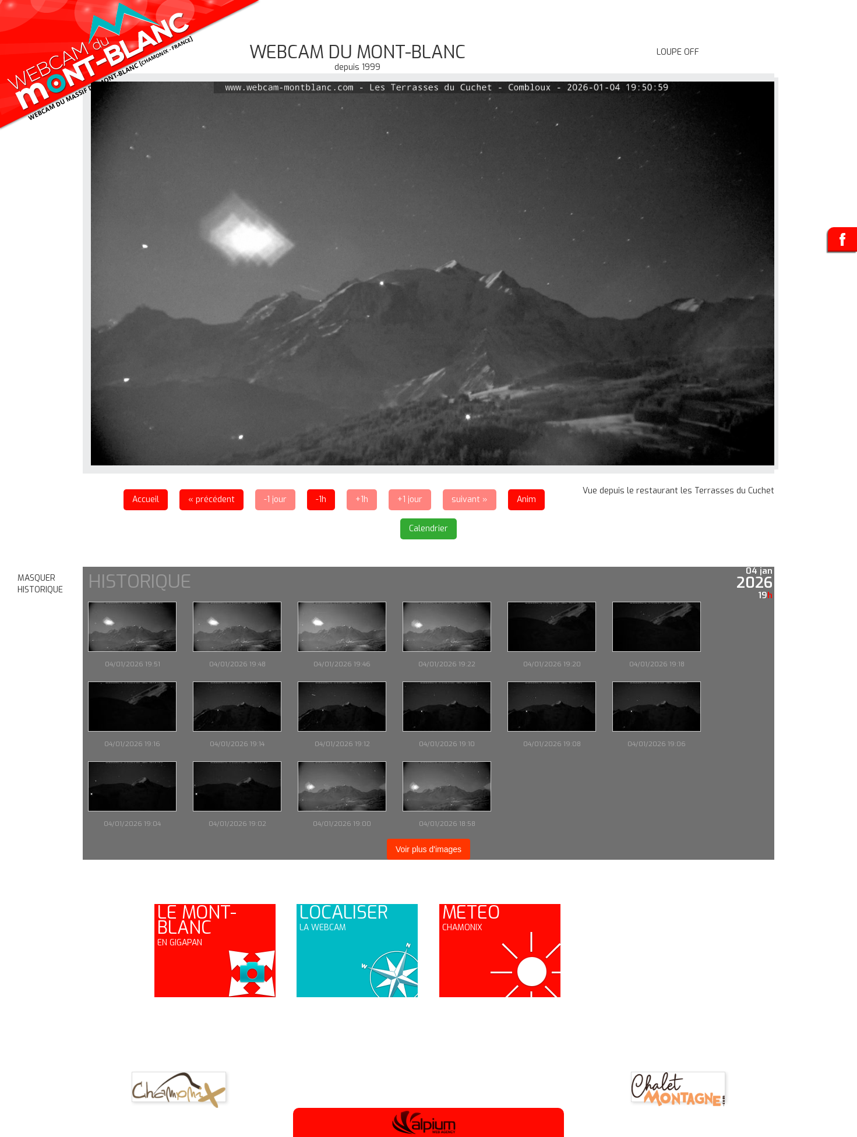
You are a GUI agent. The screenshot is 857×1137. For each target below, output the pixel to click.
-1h (321, 499)
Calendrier (428, 528)
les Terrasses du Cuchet (727, 490)
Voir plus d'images (428, 849)
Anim (526, 499)
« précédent (211, 499)
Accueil (145, 499)
